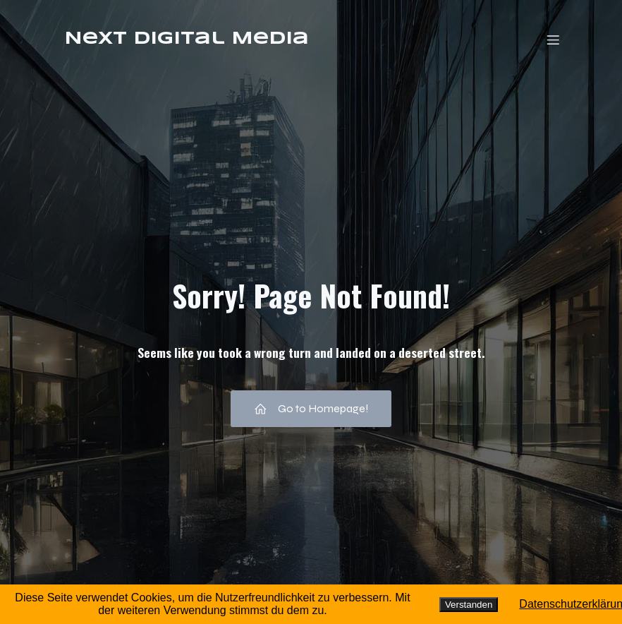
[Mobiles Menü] (553, 40)
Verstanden (468, 604)
